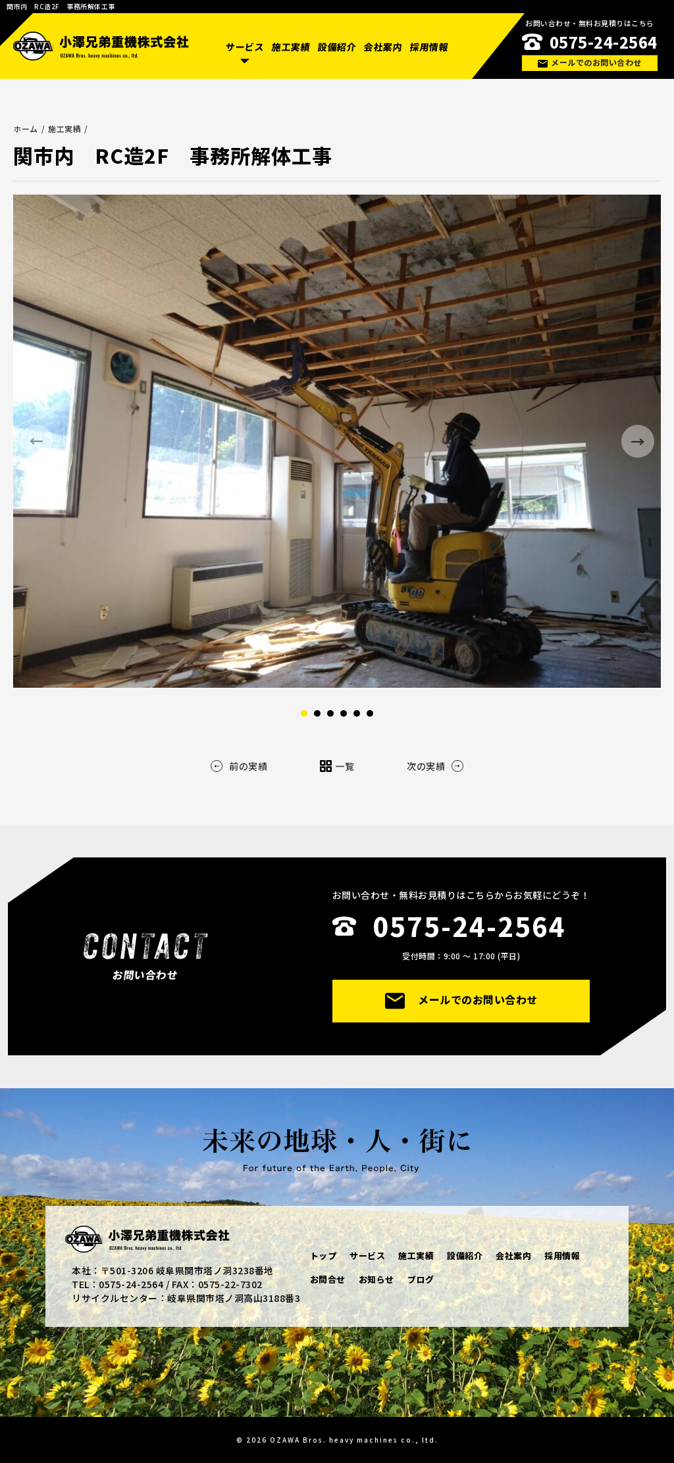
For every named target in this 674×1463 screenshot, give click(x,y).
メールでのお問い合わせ (589, 62)
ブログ (420, 1279)
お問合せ (328, 1279)
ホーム (25, 128)
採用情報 (428, 46)
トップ (323, 1255)
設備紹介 (337, 46)
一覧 (337, 766)
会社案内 (383, 46)
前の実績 (239, 766)
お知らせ (376, 1279)
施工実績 (291, 46)
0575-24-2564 (604, 42)
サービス (245, 46)
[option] (337, 441)
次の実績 (435, 766)
